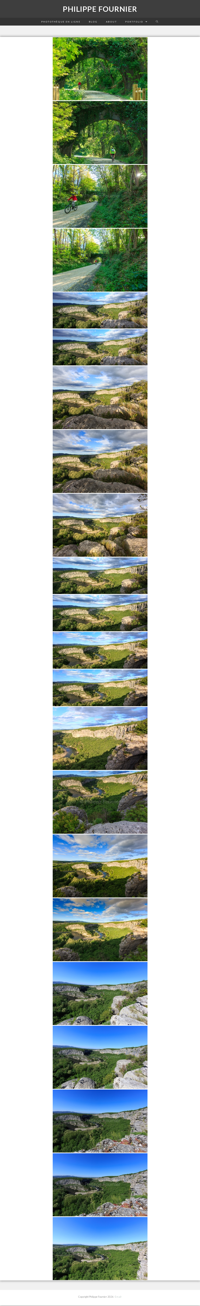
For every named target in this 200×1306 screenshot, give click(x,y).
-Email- (118, 1297)
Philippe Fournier (100, 9)
